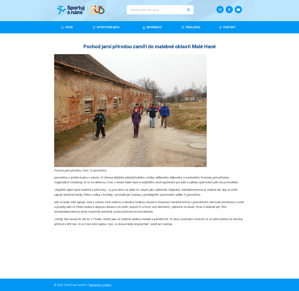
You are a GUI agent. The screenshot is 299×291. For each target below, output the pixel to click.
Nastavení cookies (100, 285)
